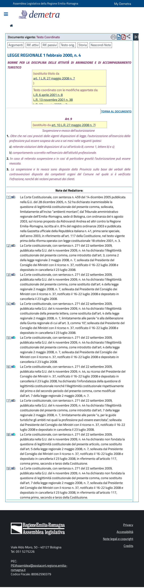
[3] (8, 274)
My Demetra (122, 3)
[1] (8, 197)
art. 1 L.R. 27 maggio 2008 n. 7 (54, 78)
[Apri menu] (136, 37)
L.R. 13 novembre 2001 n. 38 (53, 99)
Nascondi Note (101, 45)
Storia (83, 45)
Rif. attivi (33, 45)
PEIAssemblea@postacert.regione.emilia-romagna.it (39, 567)
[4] (8, 303)
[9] (8, 468)
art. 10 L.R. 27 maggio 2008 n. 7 (73, 125)
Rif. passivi (50, 45)
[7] (8, 400)
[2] (8, 245)
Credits (128, 545)
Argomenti (15, 45)
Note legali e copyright (118, 538)
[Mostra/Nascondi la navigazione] (6, 14)
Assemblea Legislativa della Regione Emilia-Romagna (45, 3)
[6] (8, 366)
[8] (8, 434)
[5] (8, 337)
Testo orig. (68, 45)
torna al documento (116, 111)
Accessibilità (125, 531)
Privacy (128, 524)
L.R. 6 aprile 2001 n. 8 (48, 94)
